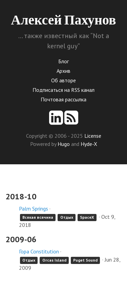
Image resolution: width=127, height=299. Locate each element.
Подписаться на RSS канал (63, 89)
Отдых (66, 217)
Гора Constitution (39, 251)
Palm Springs (33, 208)
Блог (63, 61)
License (92, 135)
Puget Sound (85, 260)
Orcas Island (54, 260)
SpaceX (87, 217)
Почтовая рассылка (63, 99)
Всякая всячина (37, 217)
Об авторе (63, 80)
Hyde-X (89, 143)
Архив (63, 70)
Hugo (64, 143)
